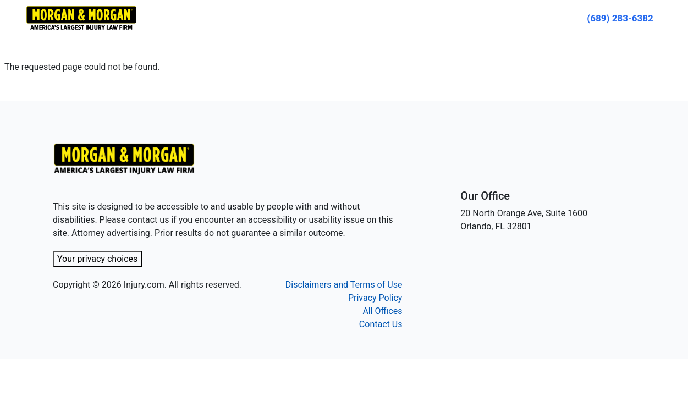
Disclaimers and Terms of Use (344, 284)
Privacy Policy (375, 298)
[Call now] (620, 18)
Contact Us (381, 324)
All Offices (382, 311)
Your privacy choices (97, 259)
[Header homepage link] (81, 17)
